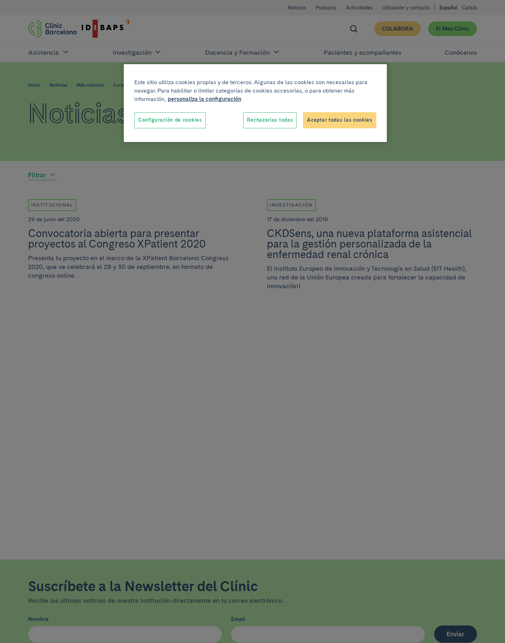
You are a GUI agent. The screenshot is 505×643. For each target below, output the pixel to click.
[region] (255, 103)
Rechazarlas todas (270, 120)
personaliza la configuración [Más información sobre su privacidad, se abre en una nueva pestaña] (204, 99)
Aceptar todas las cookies (339, 120)
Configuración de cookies (170, 120)
